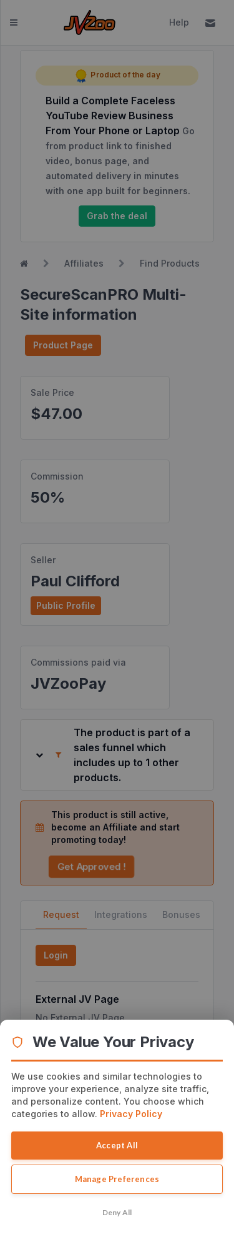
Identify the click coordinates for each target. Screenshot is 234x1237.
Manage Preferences (117, 1179)
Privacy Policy (131, 1113)
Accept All (117, 1145)
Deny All (117, 1212)
